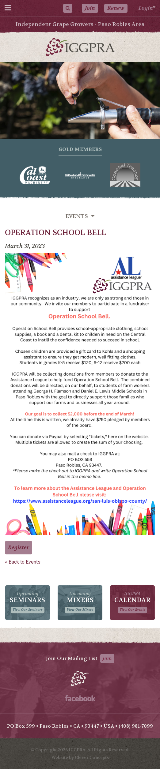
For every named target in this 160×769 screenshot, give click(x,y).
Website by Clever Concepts (80, 757)
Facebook (80, 698)
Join (90, 8)
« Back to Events (22, 562)
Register (18, 547)
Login (146, 8)
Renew (115, 8)
